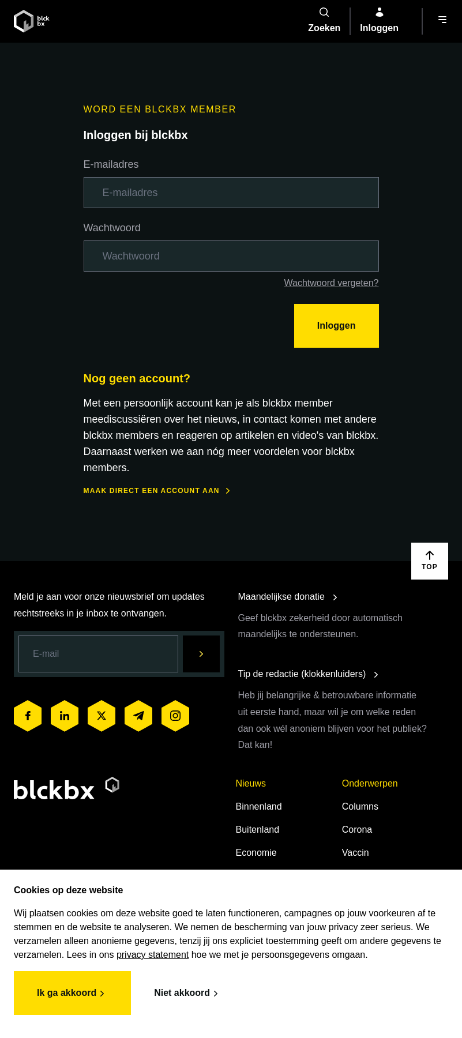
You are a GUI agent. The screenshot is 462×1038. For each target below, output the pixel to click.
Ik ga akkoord (72, 993)
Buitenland (258, 829)
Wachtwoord (112, 228)
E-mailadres (111, 164)
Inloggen (336, 325)
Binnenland (259, 806)
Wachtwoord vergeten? (331, 283)
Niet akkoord (187, 993)
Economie (256, 853)
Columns (360, 806)
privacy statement (153, 955)
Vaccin (355, 853)
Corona (357, 829)
